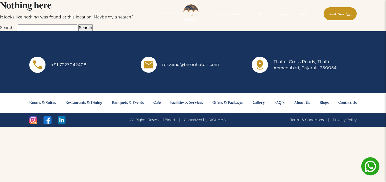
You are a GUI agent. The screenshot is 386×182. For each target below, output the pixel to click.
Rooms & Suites (65, 13)
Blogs (324, 103)
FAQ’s (279, 103)
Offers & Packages (273, 14)
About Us (302, 103)
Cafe (157, 103)
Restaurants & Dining (111, 13)
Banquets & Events (157, 13)
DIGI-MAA (217, 120)
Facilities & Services (230, 14)
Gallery (306, 14)
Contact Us (347, 103)
